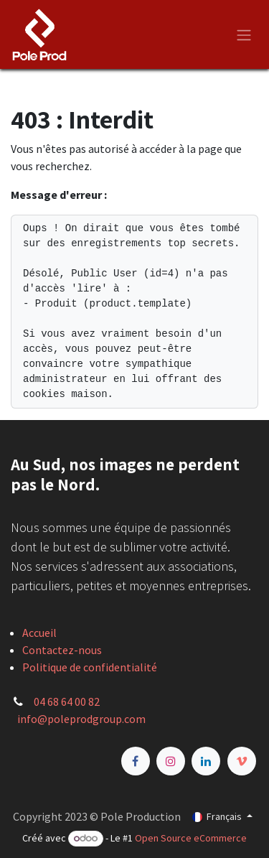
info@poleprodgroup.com (81, 719)
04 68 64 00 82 (67, 701)
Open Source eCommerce (191, 837)
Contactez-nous (62, 650)
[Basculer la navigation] (244, 34)
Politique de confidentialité (89, 667)
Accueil (39, 632)
